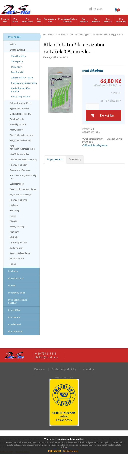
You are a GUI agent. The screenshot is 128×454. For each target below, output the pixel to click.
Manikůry (14, 232)
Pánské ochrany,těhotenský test (23, 177)
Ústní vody (16, 67)
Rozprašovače (17, 258)
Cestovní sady (16, 248)
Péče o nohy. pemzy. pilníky (23, 189)
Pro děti (39, 20)
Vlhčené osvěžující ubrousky (23, 159)
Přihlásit (98, 9)
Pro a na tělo (5, 20)
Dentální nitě (17, 72)
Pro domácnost (27, 20)
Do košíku (107, 115)
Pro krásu (15, 20)
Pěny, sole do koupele (20, 140)
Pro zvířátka (84, 20)
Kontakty (88, 369)
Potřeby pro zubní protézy (24, 83)
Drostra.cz (52, 34)
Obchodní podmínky (64, 369)
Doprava (39, 369)
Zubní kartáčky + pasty (22, 77)
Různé (13, 264)
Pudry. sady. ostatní (20, 96)
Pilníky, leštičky (17, 226)
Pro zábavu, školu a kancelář (67, 20)
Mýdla (13, 44)
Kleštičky (14, 237)
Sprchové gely (17, 119)
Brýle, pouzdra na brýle (21, 194)
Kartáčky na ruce (18, 124)
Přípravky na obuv (19, 165)
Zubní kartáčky (18, 56)
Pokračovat (54, 451)
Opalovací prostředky (20, 114)
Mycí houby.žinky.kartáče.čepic (22, 147)
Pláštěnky (14, 210)
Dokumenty (75, 159)
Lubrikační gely (17, 184)
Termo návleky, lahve (20, 253)
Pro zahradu (96, 20)
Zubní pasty (17, 61)
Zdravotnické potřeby (20, 103)
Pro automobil (121, 20)
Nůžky (13, 216)
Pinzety (13, 221)
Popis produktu (55, 159)
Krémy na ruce (17, 130)
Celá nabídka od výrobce (95, 145)
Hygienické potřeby (19, 108)
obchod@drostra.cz (46, 357)
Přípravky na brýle (18, 200)
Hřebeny (14, 205)
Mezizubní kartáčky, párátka (20, 89)
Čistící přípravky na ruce (21, 135)
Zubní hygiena (17, 50)
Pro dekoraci (108, 20)
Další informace (70, 451)
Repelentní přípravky (20, 170)
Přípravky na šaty (18, 242)
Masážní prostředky (19, 154)
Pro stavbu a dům (50, 20)
